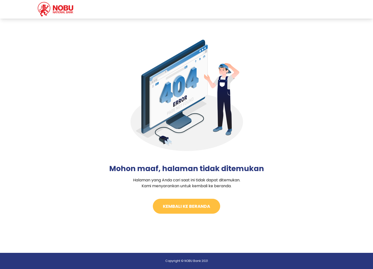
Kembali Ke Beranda (186, 206)
